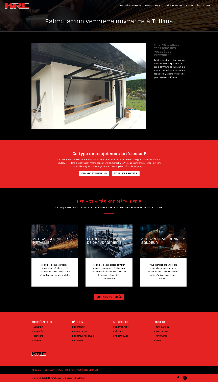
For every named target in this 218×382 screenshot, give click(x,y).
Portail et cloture (84, 336)
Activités (38, 331)
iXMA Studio (80, 378)
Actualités (193, 6)
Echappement (122, 327)
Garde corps (80, 331)
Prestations (152, 6)
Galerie (37, 341)
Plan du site (65, 370)
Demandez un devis (94, 174)
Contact (208, 6)
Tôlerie (119, 331)
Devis (158, 341)
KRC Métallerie (129, 6)
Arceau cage (121, 336)
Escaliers (79, 327)
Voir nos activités (109, 297)
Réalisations (174, 6)
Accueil (36, 370)
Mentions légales (88, 370)
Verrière (78, 341)
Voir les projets (125, 174)
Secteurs (38, 336)
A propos (38, 327)
